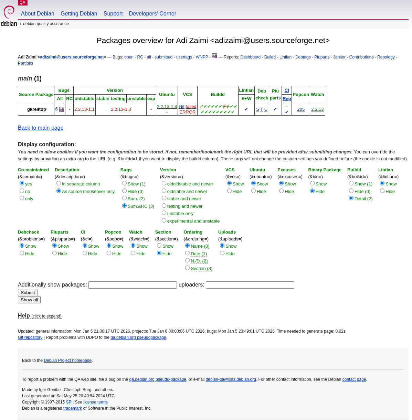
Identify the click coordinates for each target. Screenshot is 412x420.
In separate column (81, 183)
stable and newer (184, 198)
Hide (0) (136, 191)
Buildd (270, 57)
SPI (69, 402)
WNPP (202, 57)
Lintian (285, 57)
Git (181, 106)
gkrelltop (36, 109)
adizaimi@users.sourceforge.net (72, 57)
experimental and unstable (193, 221)
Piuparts (321, 57)
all (149, 57)
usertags (184, 57)
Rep (287, 98)
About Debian (37, 14)
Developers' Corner (152, 14)
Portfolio (25, 63)
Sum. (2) (136, 198)
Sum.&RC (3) (141, 206)
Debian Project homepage (68, 360)
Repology (386, 57)
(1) (30, 78)
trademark (72, 408)
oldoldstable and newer (190, 183)
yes (28, 183)
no (27, 191)
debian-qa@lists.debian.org (231, 379)
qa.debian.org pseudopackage (138, 337)
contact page (354, 379)
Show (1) (137, 183)
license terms (95, 402)
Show (238, 183)
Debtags (303, 57)
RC (140, 57)
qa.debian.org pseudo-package (157, 379)
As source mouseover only (88, 191)
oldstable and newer (187, 191)
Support (113, 14)
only (29, 198)
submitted (163, 57)
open (129, 57)
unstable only (180, 213)
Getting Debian (79, 14)
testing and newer (185, 206)
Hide (237, 191)
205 (301, 109)
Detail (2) (364, 198)
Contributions (361, 57)
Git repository (30, 337)
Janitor (339, 57)
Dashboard (250, 57)
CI (287, 90)
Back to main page (41, 128)
